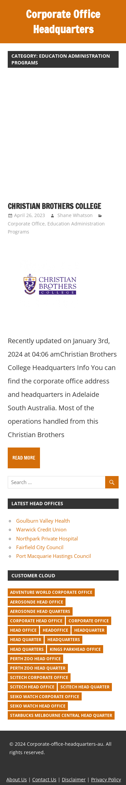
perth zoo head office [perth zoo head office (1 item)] (35, 659)
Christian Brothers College (54, 206)
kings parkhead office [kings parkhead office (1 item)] (75, 649)
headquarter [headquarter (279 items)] (89, 630)
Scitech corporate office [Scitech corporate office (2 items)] (39, 677)
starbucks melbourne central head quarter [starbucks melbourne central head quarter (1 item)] (61, 715)
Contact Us (44, 779)
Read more (23, 458)
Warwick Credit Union (41, 529)
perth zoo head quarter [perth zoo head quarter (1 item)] (38, 668)
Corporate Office (26, 223)
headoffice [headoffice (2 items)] (55, 630)
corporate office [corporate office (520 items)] (89, 621)
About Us (16, 779)
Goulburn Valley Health (43, 520)
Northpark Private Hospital (47, 538)
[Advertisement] (63, 138)
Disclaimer (74, 779)
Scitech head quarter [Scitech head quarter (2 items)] (85, 687)
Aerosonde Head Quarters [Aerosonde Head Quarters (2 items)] (40, 611)
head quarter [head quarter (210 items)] (25, 639)
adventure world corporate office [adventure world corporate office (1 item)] (51, 592)
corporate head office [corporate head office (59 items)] (36, 621)
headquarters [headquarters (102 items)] (63, 639)
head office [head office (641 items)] (23, 630)
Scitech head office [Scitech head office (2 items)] (32, 687)
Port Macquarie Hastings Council (53, 556)
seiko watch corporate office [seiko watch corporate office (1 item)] (44, 696)
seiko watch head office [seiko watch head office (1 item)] (38, 706)
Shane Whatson (75, 215)
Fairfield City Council (40, 547)
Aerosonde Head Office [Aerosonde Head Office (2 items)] (36, 602)
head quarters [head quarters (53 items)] (27, 649)
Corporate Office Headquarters (63, 21)
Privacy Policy (106, 779)
